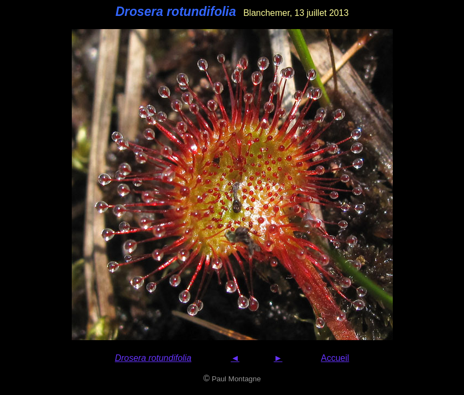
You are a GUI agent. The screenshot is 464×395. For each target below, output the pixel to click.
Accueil (335, 358)
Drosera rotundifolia (153, 358)
